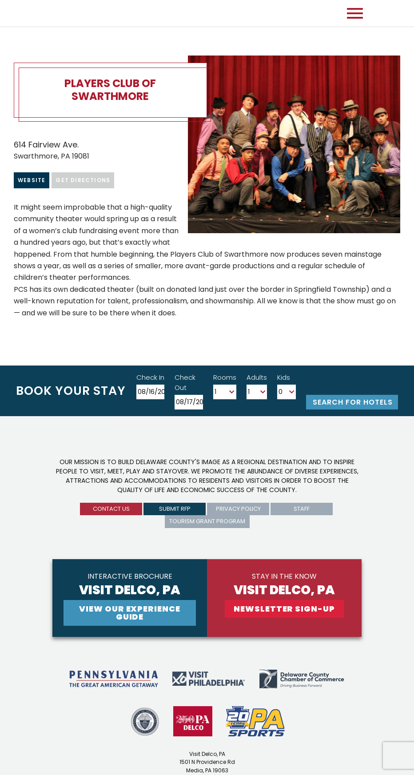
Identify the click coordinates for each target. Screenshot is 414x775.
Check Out (185, 382)
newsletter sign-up (284, 608)
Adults (257, 377)
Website (31, 180)
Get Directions (83, 180)
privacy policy (238, 509)
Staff (302, 509)
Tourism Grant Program (207, 521)
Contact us (111, 509)
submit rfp (175, 509)
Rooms (224, 377)
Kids (283, 377)
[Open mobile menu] (355, 13)
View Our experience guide (129, 612)
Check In (150, 377)
